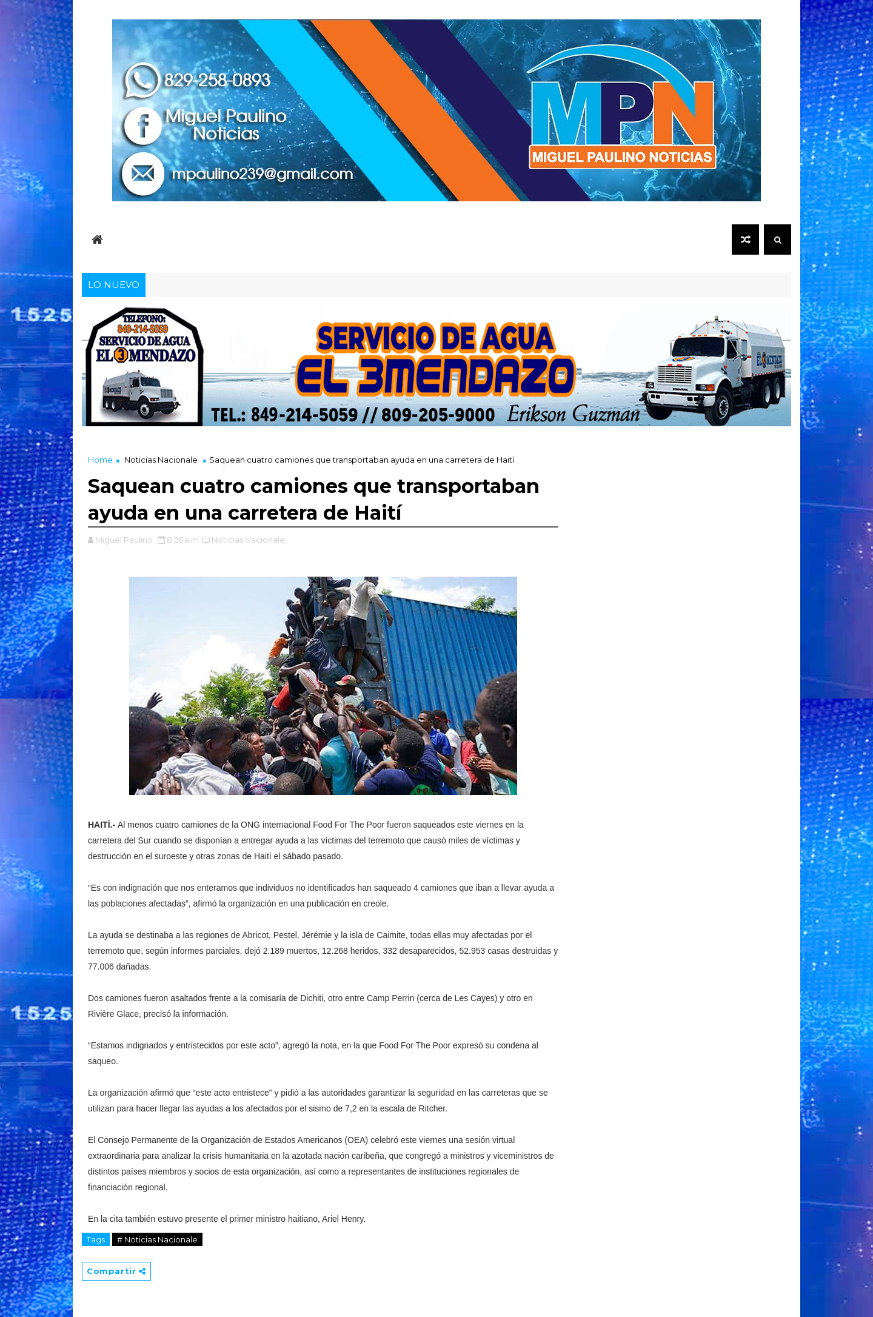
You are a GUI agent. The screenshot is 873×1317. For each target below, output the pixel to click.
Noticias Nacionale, (249, 540)
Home (100, 459)
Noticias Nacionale (161, 459)
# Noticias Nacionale (157, 1239)
